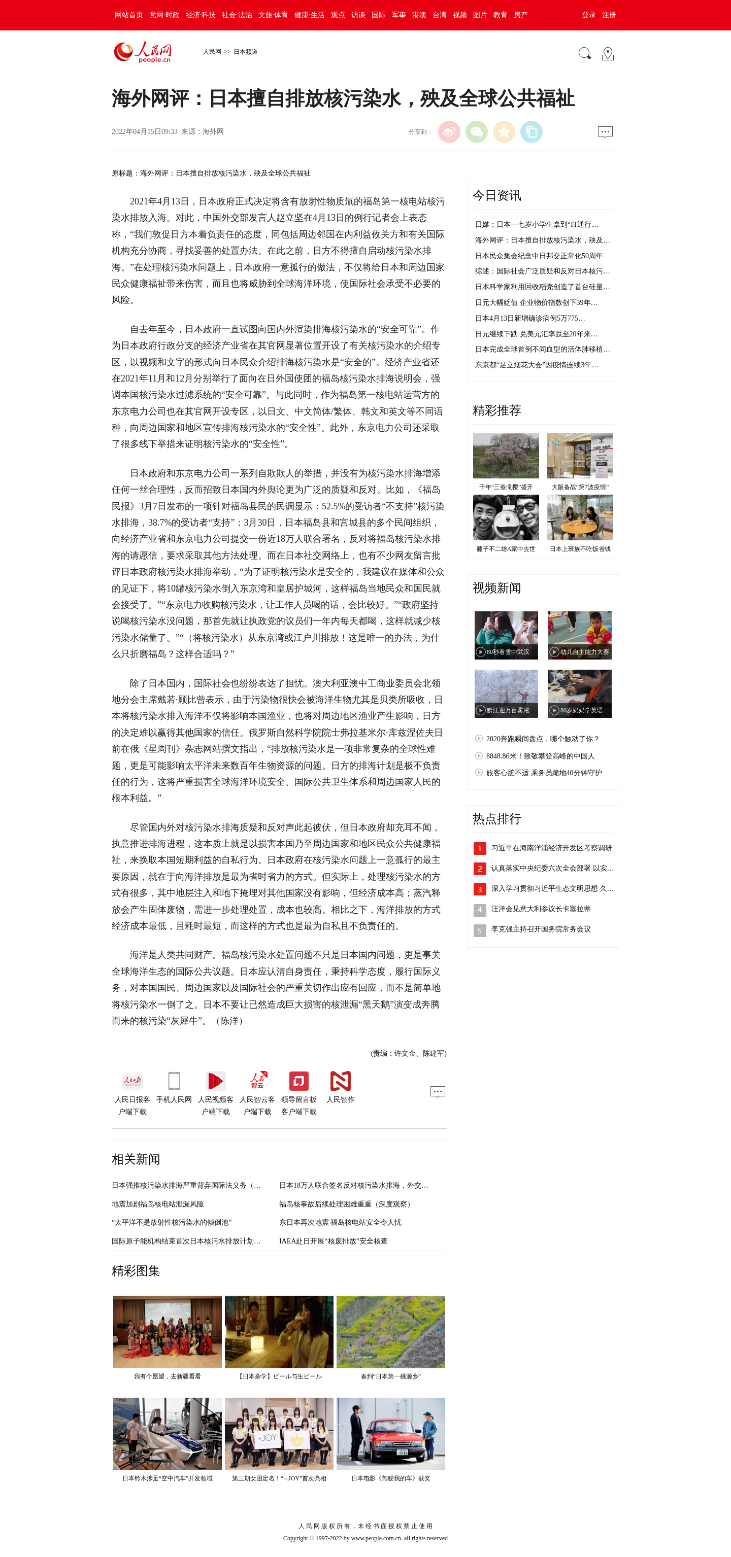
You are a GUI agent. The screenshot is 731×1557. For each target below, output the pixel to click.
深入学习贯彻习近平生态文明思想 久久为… (559, 888)
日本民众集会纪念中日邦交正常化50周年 (539, 256)
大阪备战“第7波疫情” (580, 487)
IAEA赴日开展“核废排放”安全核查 (333, 1241)
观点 (338, 15)
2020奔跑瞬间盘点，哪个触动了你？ (543, 739)
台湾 (440, 15)
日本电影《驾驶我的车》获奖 (390, 1478)
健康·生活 (309, 15)
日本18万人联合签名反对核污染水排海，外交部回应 (361, 1185)
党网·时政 (164, 15)
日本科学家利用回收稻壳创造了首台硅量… (542, 287)
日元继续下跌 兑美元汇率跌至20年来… (536, 334)
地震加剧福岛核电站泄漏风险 (158, 1204)
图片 (480, 15)
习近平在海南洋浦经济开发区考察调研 (551, 848)
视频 (460, 15)
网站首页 (129, 15)
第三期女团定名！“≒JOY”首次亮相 (279, 1478)
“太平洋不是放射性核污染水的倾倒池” (171, 1222)
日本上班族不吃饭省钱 (580, 548)
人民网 (212, 51)
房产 (521, 15)
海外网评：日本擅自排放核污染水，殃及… (542, 240)
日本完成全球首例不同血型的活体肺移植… (542, 349)
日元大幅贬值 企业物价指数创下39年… (536, 302)
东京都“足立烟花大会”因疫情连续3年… (537, 365)
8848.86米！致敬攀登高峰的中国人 (540, 756)
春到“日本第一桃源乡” (391, 1376)
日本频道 (246, 51)
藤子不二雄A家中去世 (506, 548)
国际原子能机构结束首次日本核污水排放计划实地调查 (197, 1241)
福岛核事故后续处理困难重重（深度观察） (346, 1204)
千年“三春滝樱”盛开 (506, 487)
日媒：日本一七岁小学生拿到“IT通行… (537, 224)
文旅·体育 (273, 15)
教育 (500, 15)
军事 (399, 15)
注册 (609, 15)
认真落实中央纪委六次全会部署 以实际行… (559, 868)
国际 (379, 15)
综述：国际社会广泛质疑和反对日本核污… (542, 271)
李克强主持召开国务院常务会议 (541, 929)
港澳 (419, 15)
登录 (589, 15)
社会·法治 (237, 15)
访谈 (358, 15)
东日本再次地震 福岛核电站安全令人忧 (340, 1222)
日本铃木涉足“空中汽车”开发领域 (167, 1478)
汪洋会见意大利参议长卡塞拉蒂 (541, 909)
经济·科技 (201, 15)
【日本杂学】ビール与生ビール (279, 1376)
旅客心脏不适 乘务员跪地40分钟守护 (544, 773)
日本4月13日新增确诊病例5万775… (530, 318)
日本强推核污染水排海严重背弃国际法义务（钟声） (193, 1185)
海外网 (213, 131)
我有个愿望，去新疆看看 (167, 1376)
